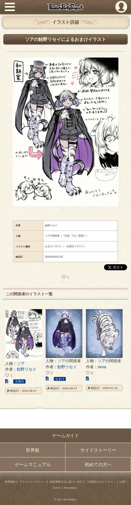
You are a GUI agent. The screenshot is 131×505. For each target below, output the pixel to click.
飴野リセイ (51, 225)
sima (102, 367)
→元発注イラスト (74, 246)
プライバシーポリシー (32, 481)
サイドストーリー (98, 450)
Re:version (71, 487)
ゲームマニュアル (33, 464)
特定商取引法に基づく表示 (66, 481)
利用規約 (10, 481)
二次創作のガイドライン (101, 481)
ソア (47, 235)
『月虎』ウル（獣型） (74, 235)
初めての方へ (98, 464)
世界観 (32, 450)
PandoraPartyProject (65, 7)
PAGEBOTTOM (123, 496)
